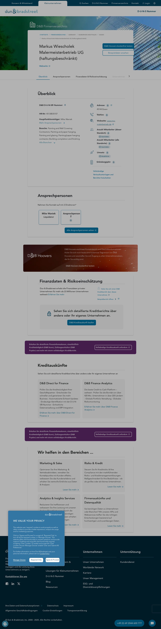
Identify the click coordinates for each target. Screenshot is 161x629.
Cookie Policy (44, 553)
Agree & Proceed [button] (52, 560)
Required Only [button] (36, 560)
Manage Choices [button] (19, 560)
